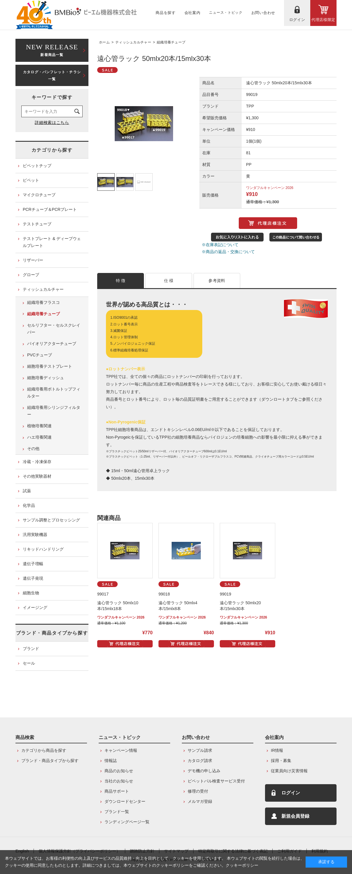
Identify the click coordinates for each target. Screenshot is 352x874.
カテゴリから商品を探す (43, 750)
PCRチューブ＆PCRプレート (50, 209)
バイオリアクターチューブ (51, 343)
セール (29, 663)
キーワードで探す (52, 97)
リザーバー (33, 260)
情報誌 (110, 760)
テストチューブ (37, 224)
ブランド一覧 (116, 811)
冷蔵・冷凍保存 (37, 461)
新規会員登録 (295, 816)
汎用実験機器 (35, 534)
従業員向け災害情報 (289, 770)
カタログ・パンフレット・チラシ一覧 (52, 75)
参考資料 (216, 280)
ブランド (31, 648)
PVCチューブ (39, 355)
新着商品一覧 (52, 50)
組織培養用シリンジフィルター (53, 411)
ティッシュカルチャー (133, 42)
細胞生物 (31, 593)
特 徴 (121, 280)
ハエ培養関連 (39, 437)
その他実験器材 (37, 476)
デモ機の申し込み (204, 770)
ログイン (290, 792)
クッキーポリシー (242, 865)
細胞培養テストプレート (49, 366)
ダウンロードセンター (124, 801)
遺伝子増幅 (33, 563)
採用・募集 (281, 760)
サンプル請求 (200, 750)
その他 (33, 448)
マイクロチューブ (39, 194)
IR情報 (277, 750)
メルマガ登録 (200, 801)
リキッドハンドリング (43, 549)
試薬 (27, 490)
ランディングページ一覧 (126, 821)
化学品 (29, 505)
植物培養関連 (39, 425)
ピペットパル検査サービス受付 (216, 781)
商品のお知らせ (118, 770)
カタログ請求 (200, 760)
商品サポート (116, 791)
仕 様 (169, 280)
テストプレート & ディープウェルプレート (52, 242)
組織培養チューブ (171, 42)
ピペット (31, 180)
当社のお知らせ (118, 781)
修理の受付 (198, 791)
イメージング (35, 607)
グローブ (31, 274)
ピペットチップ (37, 165)
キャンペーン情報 (120, 750)
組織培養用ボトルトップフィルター (53, 392)
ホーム (104, 42)
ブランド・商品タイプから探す (52, 632)
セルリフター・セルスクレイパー (53, 328)
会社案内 (274, 737)
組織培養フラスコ (43, 302)
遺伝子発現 (33, 578)
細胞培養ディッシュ (45, 377)
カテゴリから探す (52, 150)
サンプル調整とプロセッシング (51, 520)
